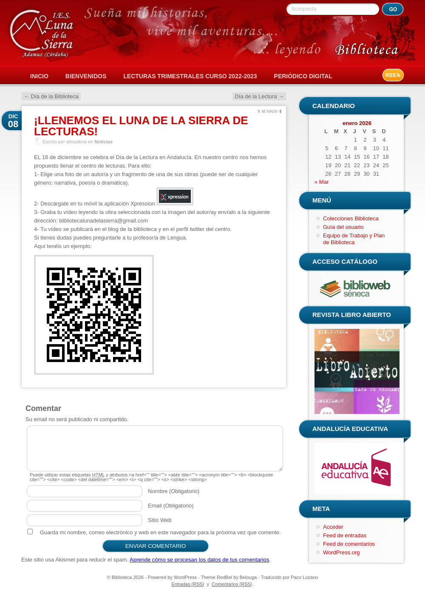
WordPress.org (341, 552)
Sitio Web (159, 520)
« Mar (321, 182)
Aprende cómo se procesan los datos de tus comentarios (199, 559)
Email (171, 505)
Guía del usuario (343, 227)
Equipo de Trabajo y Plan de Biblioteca (354, 238)
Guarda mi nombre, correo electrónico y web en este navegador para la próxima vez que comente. (160, 532)
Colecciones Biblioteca (351, 218)
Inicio (39, 76)
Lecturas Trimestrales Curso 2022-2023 (190, 76)
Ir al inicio (268, 111)
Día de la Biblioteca (51, 96)
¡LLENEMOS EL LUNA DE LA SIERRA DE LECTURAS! (141, 126)
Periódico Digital (303, 76)
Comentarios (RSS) (232, 584)
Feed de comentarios (349, 544)
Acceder (333, 527)
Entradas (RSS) (187, 584)
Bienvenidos (85, 76)
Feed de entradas (344, 535)
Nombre (173, 491)
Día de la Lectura (259, 96)
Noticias (103, 141)
